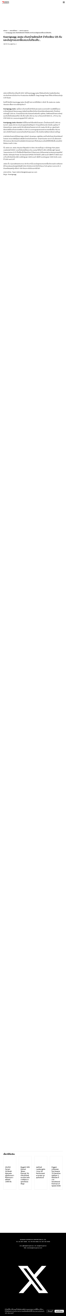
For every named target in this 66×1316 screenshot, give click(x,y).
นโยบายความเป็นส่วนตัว (38, 1311)
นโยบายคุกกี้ (10, 1313)
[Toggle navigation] (64, 2)
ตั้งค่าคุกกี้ (50, 1311)
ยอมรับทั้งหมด (59, 1311)
